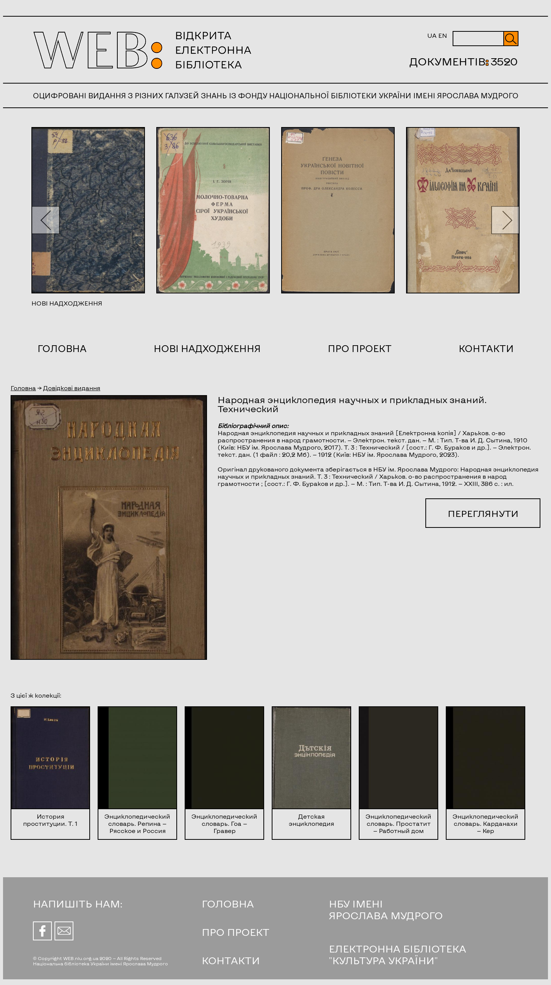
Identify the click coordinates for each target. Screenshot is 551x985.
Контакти (486, 348)
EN (442, 35)
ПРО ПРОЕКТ (235, 932)
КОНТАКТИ (231, 960)
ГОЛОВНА (228, 903)
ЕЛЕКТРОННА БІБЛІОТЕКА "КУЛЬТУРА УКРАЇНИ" (397, 954)
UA (432, 35)
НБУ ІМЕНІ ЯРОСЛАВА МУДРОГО (386, 909)
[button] (45, 220)
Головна (62, 348)
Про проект (360, 348)
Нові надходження (207, 348)
